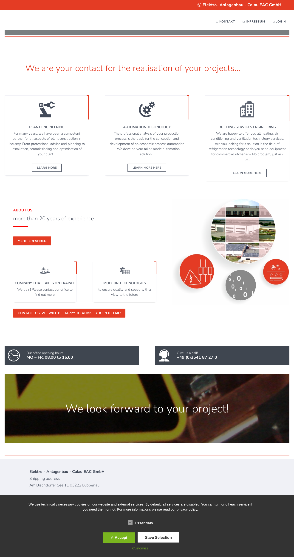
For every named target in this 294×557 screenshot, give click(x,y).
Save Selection (158, 537)
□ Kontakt (225, 22)
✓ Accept (118, 537)
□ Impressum (254, 22)
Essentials (140, 522)
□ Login (279, 22)
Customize (140, 548)
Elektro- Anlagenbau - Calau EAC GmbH (239, 5)
